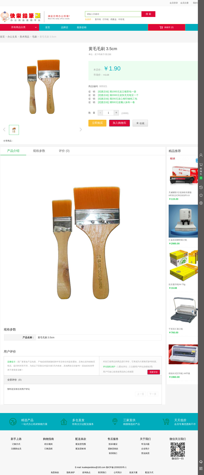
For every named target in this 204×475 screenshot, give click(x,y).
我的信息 (198, 3)
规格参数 (39, 151)
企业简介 (145, 448)
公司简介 (118, 472)
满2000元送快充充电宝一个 (124, 95)
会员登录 (174, 3)
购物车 (166, 27)
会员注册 (184, 3)
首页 (47, 27)
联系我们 (113, 453)
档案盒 (114, 19)
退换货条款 (113, 448)
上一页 (140, 394)
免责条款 (55, 472)
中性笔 (121, 19)
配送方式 (149, 472)
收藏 (140, 123)
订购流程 (48, 448)
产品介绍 (13, 151)
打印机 (106, 19)
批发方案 (133, 472)
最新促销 (81, 27)
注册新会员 (16, 448)
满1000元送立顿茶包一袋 (122, 91)
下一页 (152, 394)
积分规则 (48, 444)
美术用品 (24, 36)
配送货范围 (81, 444)
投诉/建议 (113, 444)
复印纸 (98, 19)
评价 (64, 151)
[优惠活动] (103, 91)
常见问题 (145, 444)
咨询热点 (86, 472)
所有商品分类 (24, 27)
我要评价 (154, 372)
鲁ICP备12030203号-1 (116, 467)
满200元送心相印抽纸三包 (123, 98)
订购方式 (16, 444)
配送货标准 (81, 448)
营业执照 (145, 453)
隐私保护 (71, 472)
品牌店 (64, 27)
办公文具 (12, 36)
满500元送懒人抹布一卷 (122, 102)
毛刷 (34, 36)
